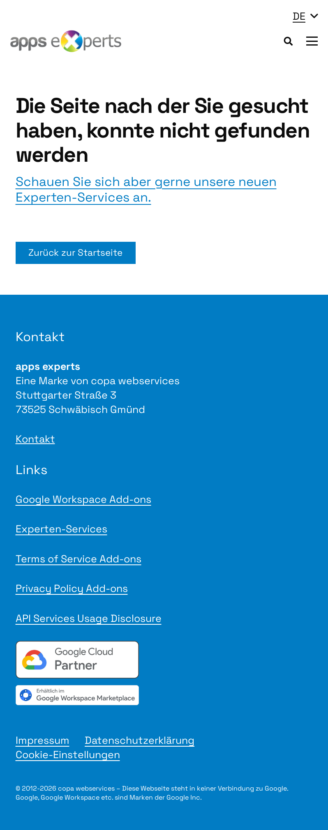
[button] (305, 16)
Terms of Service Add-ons (78, 558)
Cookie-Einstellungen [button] (68, 754)
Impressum (42, 740)
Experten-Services (61, 528)
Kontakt (35, 438)
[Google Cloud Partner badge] (164, 660)
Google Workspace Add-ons (83, 499)
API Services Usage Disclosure (89, 618)
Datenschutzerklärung (139, 740)
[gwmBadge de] (164, 695)
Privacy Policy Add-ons (72, 588)
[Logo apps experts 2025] (65, 41)
